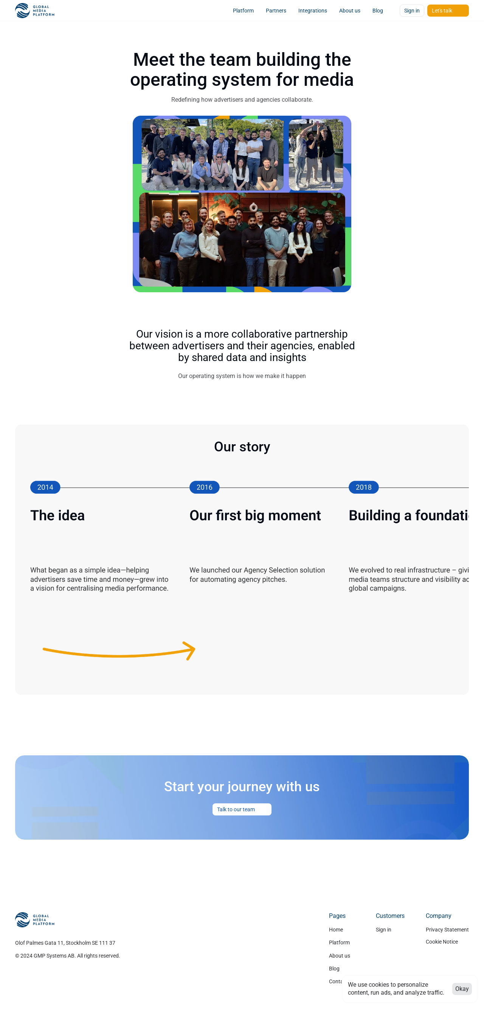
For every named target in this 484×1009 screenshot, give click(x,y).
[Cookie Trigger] (442, 941)
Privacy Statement (447, 930)
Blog (334, 969)
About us (339, 956)
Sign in (383, 930)
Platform (339, 942)
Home (336, 930)
